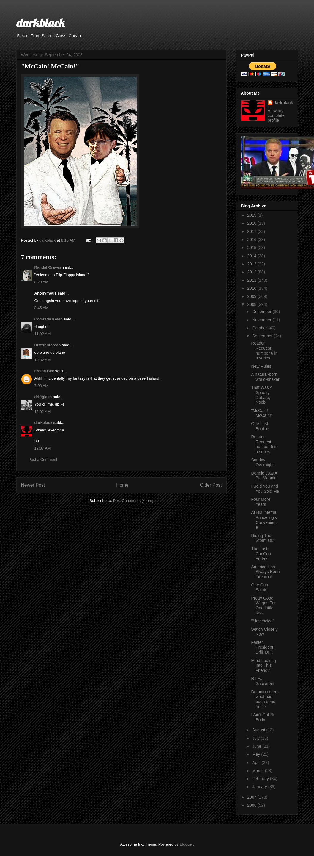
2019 (252, 215)
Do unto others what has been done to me (264, 699)
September (263, 336)
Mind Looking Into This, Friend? (263, 665)
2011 (252, 280)
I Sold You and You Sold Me (265, 489)
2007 (252, 797)
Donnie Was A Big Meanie (264, 476)
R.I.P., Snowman (262, 681)
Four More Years (260, 502)
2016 (252, 239)
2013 (252, 264)
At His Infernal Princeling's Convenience (264, 520)
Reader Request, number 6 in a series (264, 350)
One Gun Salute (259, 587)
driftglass (43, 397)
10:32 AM (42, 360)
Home (122, 485)
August (259, 729)
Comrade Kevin (48, 319)
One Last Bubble (260, 426)
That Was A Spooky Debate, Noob (261, 395)
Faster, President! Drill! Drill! (262, 647)
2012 (252, 272)
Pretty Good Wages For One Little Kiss (263, 605)
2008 (252, 304)
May (256, 754)
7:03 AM (41, 386)
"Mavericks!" (262, 621)
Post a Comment (43, 459)
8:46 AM (41, 308)
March (258, 770)
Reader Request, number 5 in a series (264, 444)
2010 (252, 288)
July (256, 738)
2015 (252, 247)
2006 (252, 805)
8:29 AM (41, 282)
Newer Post (33, 485)
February (261, 778)
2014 (252, 255)
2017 (252, 231)
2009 (252, 296)
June (257, 746)
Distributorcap (47, 345)
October (260, 328)
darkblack (40, 22)
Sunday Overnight (262, 462)
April (257, 762)
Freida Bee (44, 371)
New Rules (261, 366)
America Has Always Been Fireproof (265, 571)
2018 (252, 223)
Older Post (211, 485)
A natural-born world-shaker (265, 377)
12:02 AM (42, 411)
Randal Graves (47, 267)
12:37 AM (42, 448)
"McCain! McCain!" (261, 413)
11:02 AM (42, 333)
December (262, 311)
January (260, 786)
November (262, 319)
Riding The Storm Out (262, 538)
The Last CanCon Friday (261, 553)
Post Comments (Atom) (133, 500)
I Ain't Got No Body (263, 717)
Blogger (186, 844)
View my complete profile (276, 115)
